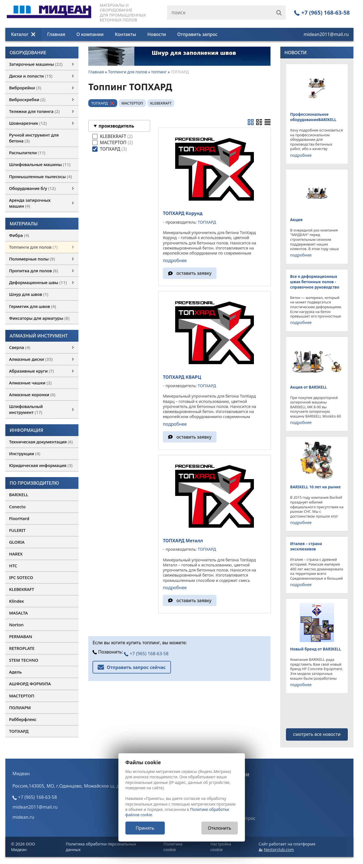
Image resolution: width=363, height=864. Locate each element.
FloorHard (19, 518)
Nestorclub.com (279, 849)
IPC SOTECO (21, 577)
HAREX (15, 554)
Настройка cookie (220, 846)
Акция (296, 219)
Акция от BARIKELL (308, 387)
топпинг (159, 71)
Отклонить (219, 828)
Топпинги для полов (127, 71)
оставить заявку (194, 273)
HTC (13, 565)
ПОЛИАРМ (20, 707)
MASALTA (18, 613)
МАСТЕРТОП (21, 696)
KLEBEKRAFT (21, 589)
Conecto (17, 506)
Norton (16, 624)
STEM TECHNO (23, 660)
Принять (145, 828)
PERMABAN (20, 636)
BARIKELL (18, 494)
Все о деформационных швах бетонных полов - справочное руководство (314, 282)
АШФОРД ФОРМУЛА (30, 683)
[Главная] (49, 16)
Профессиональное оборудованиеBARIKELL (313, 117)
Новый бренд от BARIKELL (315, 649)
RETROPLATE (21, 648)
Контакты (125, 34)
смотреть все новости (317, 734)
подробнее (175, 260)
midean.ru (23, 817)
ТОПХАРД (18, 731)
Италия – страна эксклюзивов (306, 546)
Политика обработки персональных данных (101, 846)
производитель (116, 126)
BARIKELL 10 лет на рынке (315, 486)
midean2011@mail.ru (326, 34)
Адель (15, 672)
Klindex (16, 601)
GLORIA (16, 542)
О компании (90, 34)
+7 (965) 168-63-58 (322, 12)
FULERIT (17, 530)
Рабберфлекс (23, 719)
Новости (156, 34)
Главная (56, 34)
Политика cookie (173, 846)
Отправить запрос (197, 34)
